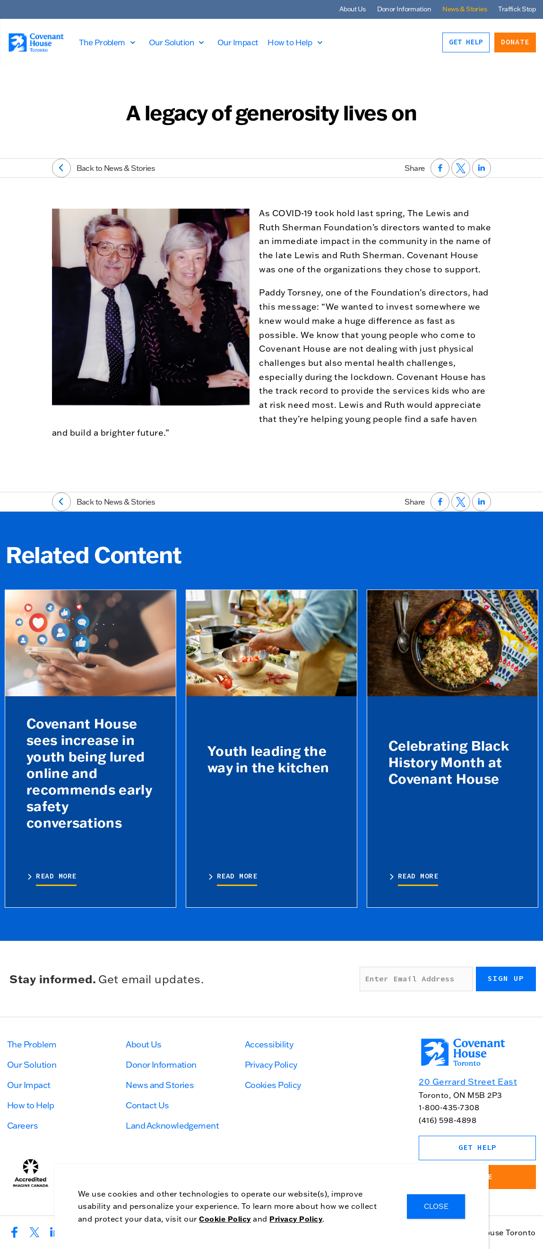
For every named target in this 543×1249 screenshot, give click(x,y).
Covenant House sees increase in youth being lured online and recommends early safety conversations (89, 773)
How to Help (295, 42)
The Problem (107, 42)
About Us (352, 9)
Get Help (466, 42)
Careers (22, 1125)
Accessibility (269, 1044)
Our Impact (242, 42)
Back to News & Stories (103, 168)
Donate (515, 42)
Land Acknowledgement (172, 1125)
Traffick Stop (517, 9)
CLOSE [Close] (436, 1206)
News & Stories (464, 9)
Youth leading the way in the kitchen (268, 759)
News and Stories (160, 1085)
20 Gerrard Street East (468, 1081)
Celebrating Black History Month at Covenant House (448, 762)
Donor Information (404, 9)
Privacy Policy (271, 1064)
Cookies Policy (273, 1085)
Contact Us (147, 1105)
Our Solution (176, 42)
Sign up (506, 978)
